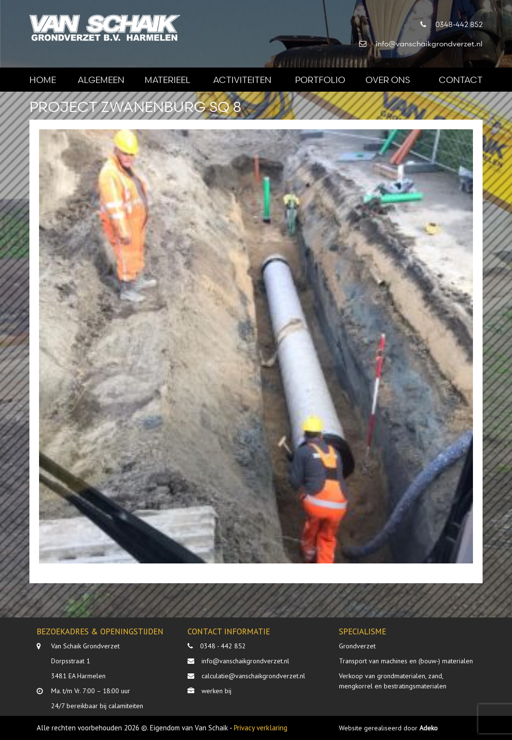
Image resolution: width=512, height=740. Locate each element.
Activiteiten (242, 79)
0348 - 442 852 (223, 646)
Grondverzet (357, 646)
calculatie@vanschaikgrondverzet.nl (253, 675)
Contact (461, 79)
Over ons (387, 79)
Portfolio (320, 79)
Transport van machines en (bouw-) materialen (406, 661)
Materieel (167, 79)
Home (42, 79)
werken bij (216, 690)
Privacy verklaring (260, 727)
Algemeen (101, 79)
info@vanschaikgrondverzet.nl (245, 661)
